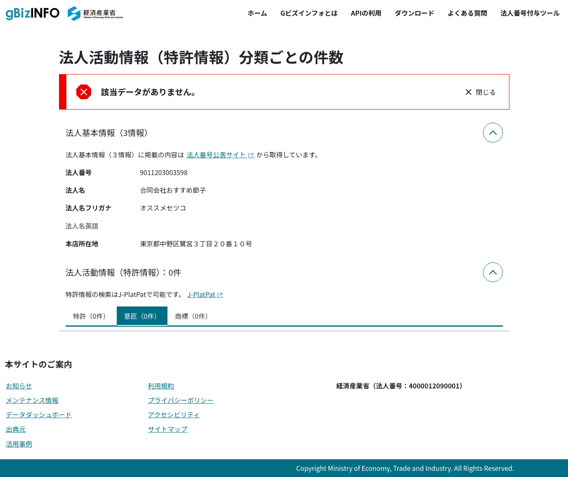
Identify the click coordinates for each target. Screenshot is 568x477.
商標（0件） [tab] (193, 316)
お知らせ (19, 385)
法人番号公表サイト (220, 154)
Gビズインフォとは (309, 13)
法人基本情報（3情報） (109, 132)
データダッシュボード (39, 414)
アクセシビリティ (174, 414)
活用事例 (19, 444)
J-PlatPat (205, 294)
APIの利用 (366, 13)
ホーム (257, 13)
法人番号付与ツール (530, 13)
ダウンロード (414, 13)
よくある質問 (467, 13)
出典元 (16, 429)
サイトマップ (167, 429)
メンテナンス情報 (32, 400)
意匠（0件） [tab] (142, 316)
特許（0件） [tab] (91, 316)
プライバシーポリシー (181, 400)
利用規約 (161, 385)
